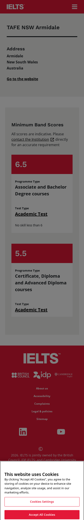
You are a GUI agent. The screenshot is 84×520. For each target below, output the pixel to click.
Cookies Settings (42, 504)
